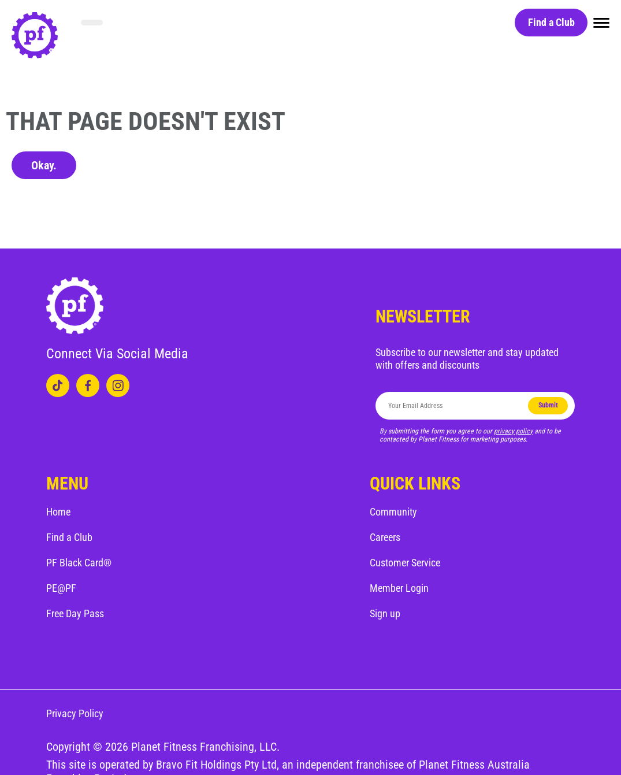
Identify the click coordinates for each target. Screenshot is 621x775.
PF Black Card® (78, 563)
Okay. (44, 165)
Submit (548, 405)
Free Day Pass (75, 613)
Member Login (399, 588)
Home (58, 512)
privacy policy (513, 431)
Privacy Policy (74, 713)
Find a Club (551, 22)
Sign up (385, 613)
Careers (385, 537)
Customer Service (405, 563)
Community (393, 512)
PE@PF (61, 588)
